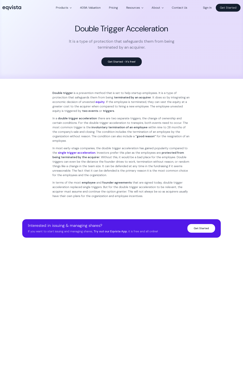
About (156, 8)
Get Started (228, 8)
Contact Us (179, 8)
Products (62, 8)
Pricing (113, 8)
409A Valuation (90, 8)
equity (100, 102)
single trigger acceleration (76, 153)
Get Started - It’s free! (121, 61)
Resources (133, 8)
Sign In (207, 8)
